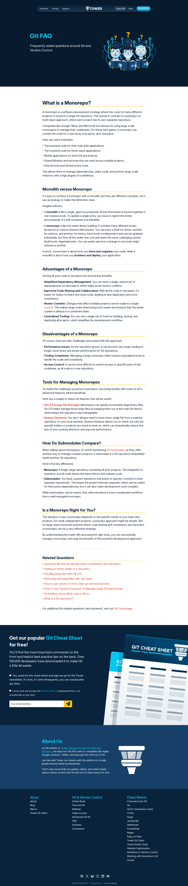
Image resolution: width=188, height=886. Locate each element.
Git (128, 805)
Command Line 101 (137, 801)
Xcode (130, 860)
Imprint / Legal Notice (79, 883)
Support (65, 8)
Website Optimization (138, 848)
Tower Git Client (38, 813)
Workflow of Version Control (142, 852)
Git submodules (116, 450)
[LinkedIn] (103, 878)
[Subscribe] (68, 704)
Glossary (76, 824)
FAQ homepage (123, 608)
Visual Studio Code (137, 844)
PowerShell (133, 828)
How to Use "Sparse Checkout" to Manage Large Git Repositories (83, 588)
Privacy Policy (48, 691)
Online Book (78, 801)
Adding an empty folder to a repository (67, 568)
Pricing (55, 8)
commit (48, 307)
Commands (78, 828)
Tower (94, 9)
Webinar (76, 809)
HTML (130, 813)
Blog (131, 8)
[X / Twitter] (87, 878)
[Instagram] (97, 878)
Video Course (79, 813)
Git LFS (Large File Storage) (61, 404)
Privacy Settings (110, 883)
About (33, 801)
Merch (33, 809)
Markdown (133, 824)
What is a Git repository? (58, 598)
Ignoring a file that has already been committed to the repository (82, 563)
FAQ (74, 821)
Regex (130, 832)
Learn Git (120, 8)
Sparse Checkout (55, 417)
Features (44, 8)
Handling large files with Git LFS (63, 573)
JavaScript (133, 821)
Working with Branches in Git (142, 856)
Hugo (130, 817)
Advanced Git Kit (81, 817)
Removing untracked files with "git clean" (68, 578)
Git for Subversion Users (140, 809)
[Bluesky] (92, 878)
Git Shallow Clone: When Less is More (66, 593)
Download (143, 8)
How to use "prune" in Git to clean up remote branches (76, 583)
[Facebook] (82, 878)
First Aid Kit (78, 805)
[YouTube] (108, 878)
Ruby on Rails (134, 836)
